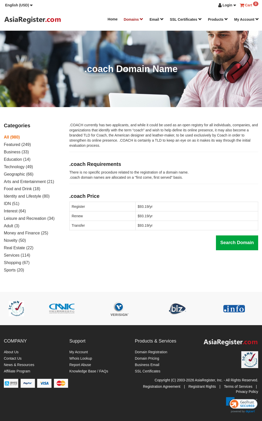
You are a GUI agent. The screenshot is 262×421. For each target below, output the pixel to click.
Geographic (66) (19, 174)
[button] (19, 5)
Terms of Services (238, 386)
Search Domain (237, 242)
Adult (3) (11, 226)
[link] (241, 405)
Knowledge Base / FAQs (88, 371)
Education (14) (17, 159)
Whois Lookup (80, 358)
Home (113, 19)
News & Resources (19, 365)
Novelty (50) (15, 240)
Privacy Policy (247, 392)
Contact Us (12, 358)
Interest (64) (15, 211)
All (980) (12, 137)
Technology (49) (18, 167)
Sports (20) (14, 270)
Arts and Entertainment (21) (29, 181)
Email (156, 19)
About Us (11, 352)
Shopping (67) (17, 262)
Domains (133, 19)
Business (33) (16, 152)
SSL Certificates (186, 19)
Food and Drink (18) (22, 189)
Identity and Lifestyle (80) (27, 196)
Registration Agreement (161, 386)
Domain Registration (151, 352)
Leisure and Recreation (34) (29, 218)
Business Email (147, 365)
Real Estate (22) (19, 248)
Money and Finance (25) (26, 233)
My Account (246, 19)
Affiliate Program (17, 371)
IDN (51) (11, 203)
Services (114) (17, 255)
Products (218, 19)
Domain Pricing (147, 358)
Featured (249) (17, 144)
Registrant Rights (202, 386)
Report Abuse (80, 365)
